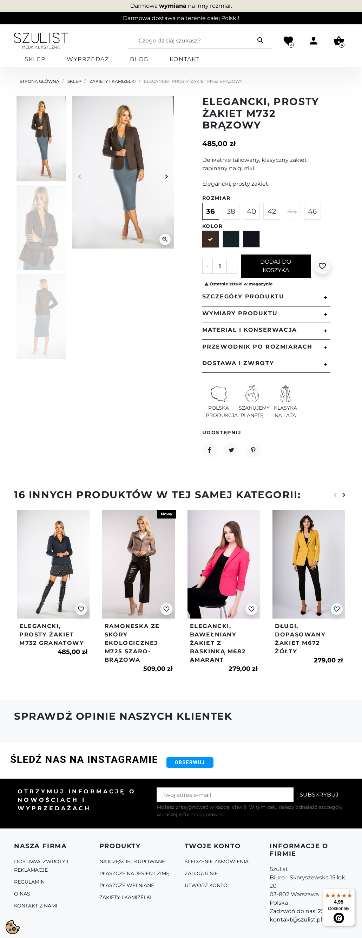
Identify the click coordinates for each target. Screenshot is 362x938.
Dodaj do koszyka (275, 265)
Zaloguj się (201, 873)
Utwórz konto (206, 885)
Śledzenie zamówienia (217, 861)
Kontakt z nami (35, 906)
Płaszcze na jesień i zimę (134, 873)
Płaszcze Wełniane (126, 885)
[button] (339, 41)
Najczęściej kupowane (132, 861)
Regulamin (29, 882)
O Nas (22, 894)
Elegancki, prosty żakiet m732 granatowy (51, 634)
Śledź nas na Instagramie (84, 759)
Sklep (74, 81)
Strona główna (39, 81)
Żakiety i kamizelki (113, 81)
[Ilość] (219, 266)
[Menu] (351, 893)
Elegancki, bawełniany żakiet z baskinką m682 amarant (218, 643)
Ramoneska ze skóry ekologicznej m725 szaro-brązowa (132, 643)
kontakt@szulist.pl (296, 919)
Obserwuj (190, 762)
